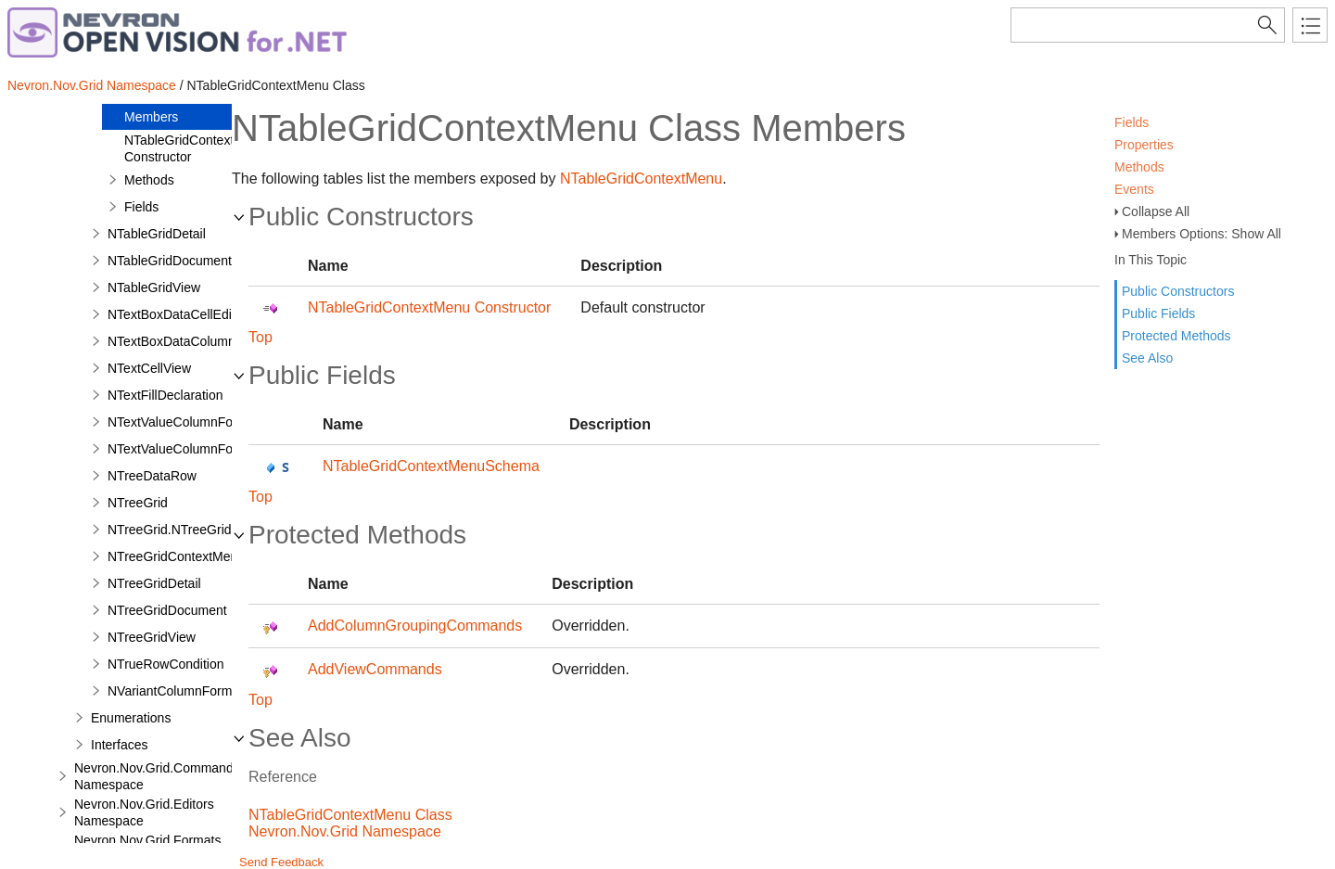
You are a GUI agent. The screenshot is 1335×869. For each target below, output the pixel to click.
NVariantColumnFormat (175, 691)
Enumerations (131, 717)
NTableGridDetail (157, 233)
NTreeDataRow (152, 475)
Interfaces (119, 744)
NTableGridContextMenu (641, 178)
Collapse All (1155, 211)
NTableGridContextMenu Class (350, 815)
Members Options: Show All (1201, 233)
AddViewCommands (375, 669)
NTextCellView (149, 368)
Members (151, 116)
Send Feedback (281, 862)
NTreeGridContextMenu (176, 556)
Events (1134, 189)
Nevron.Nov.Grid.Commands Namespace (157, 776)
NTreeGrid (138, 502)
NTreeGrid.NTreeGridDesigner (196, 529)
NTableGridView (154, 287)
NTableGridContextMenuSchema (431, 466)
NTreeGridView (152, 637)
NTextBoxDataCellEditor (177, 314)
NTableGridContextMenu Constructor (195, 148)
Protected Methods (1176, 335)
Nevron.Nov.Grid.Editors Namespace (144, 812)
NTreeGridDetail (154, 583)
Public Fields (1158, 313)
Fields (1131, 122)
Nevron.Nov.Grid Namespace (91, 85)
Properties (1144, 144)
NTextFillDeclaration (165, 395)
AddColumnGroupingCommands (415, 625)
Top (260, 337)
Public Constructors (1178, 291)
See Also (1147, 358)
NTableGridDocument (170, 260)
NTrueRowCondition (166, 664)
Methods (1139, 167)
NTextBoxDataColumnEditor (188, 341)
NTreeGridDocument (167, 610)
